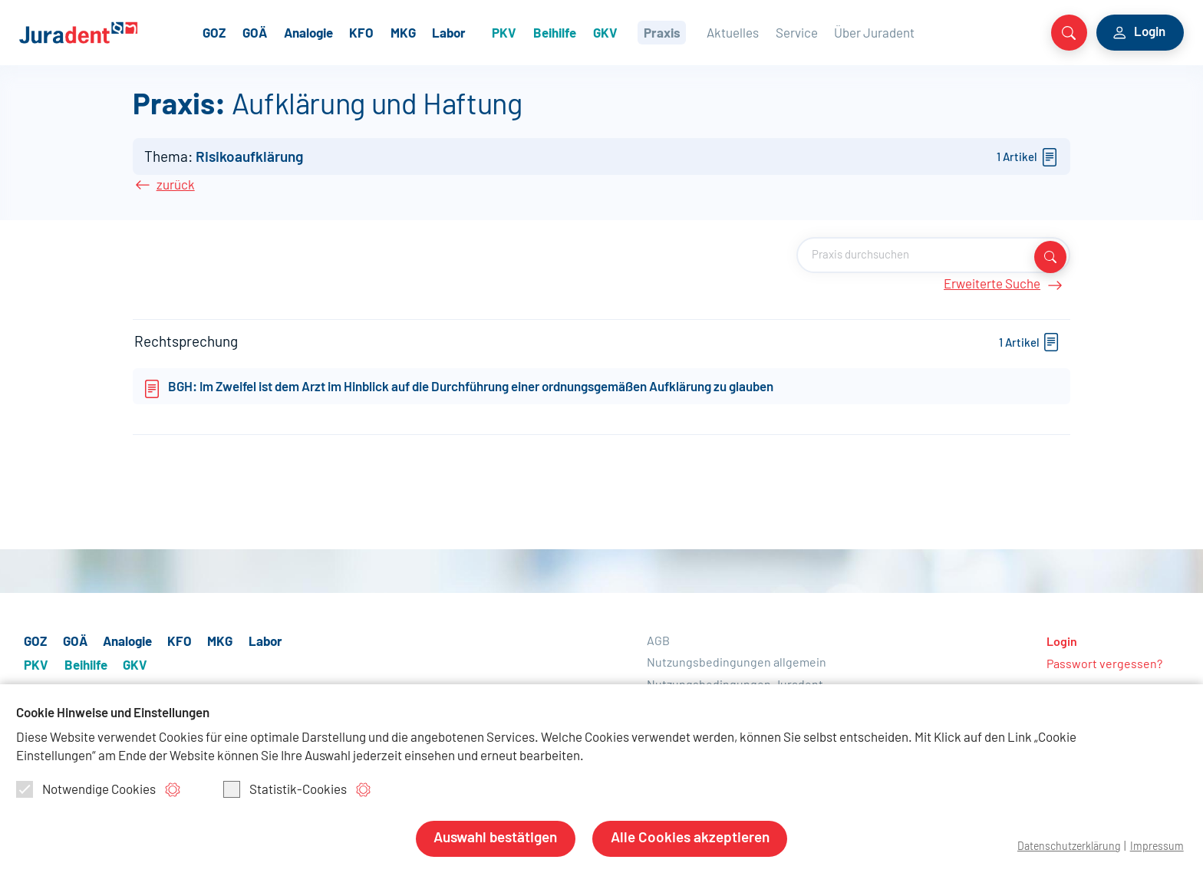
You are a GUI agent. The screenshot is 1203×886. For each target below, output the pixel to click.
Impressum (1156, 846)
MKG (443, 31)
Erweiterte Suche (1007, 293)
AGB (658, 644)
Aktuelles (772, 31)
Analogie (349, 31)
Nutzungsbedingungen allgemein (736, 666)
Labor (490, 31)
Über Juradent (913, 31)
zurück (172, 192)
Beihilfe (595, 31)
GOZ (255, 31)
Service (835, 31)
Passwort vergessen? (1104, 667)
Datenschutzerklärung (1064, 846)
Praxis (702, 31)
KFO (403, 31)
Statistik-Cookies (285, 789)
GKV (645, 31)
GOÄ (296, 31)
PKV (544, 31)
